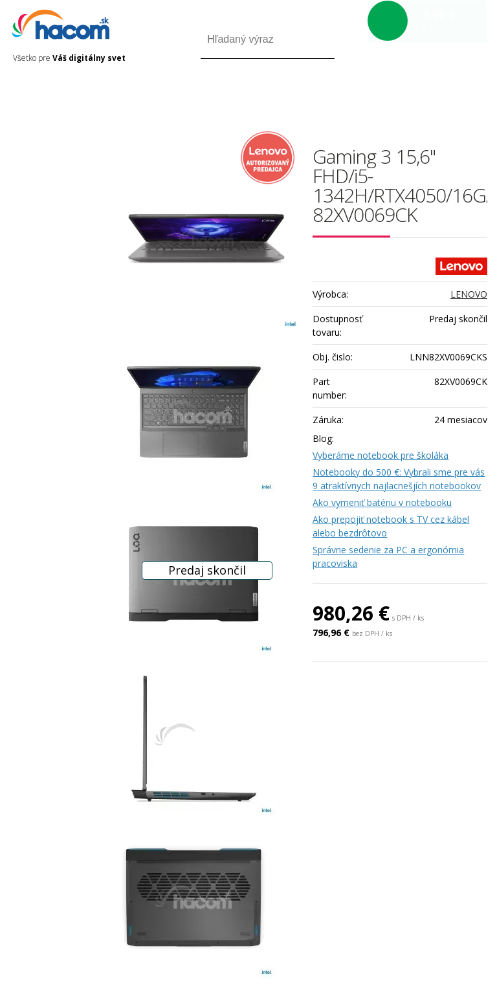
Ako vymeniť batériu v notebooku (382, 502)
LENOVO (468, 294)
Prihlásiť (379, 96)
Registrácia (432, 96)
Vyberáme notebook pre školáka (380, 455)
